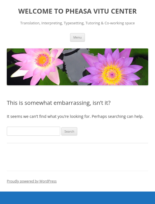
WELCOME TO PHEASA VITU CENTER (77, 11)
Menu (77, 37)
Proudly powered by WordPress (32, 181)
